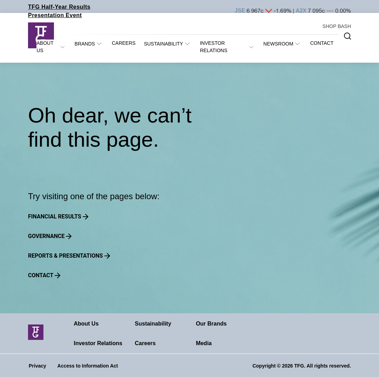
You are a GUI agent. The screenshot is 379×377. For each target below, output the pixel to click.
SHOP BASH (337, 26)
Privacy (37, 366)
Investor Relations (98, 343)
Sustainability (153, 324)
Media (204, 343)
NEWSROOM (278, 44)
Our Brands (211, 324)
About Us (86, 324)
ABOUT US (44, 46)
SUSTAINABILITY (163, 44)
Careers (145, 343)
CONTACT (321, 43)
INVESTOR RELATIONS (213, 46)
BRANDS (85, 44)
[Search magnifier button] (347, 36)
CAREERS (124, 43)
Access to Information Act (87, 366)
